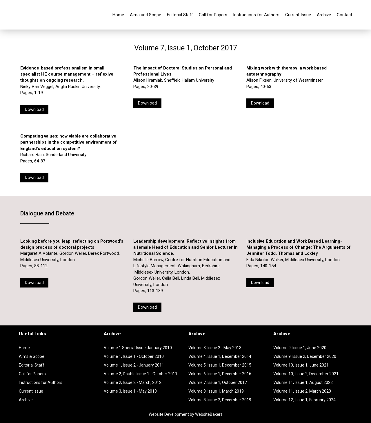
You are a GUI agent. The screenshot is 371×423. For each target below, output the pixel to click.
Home (118, 14)
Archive (324, 14)
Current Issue (298, 14)
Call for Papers (213, 14)
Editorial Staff (180, 14)
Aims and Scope (145, 14)
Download (34, 109)
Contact (344, 14)
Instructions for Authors (256, 14)
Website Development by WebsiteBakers (186, 414)
